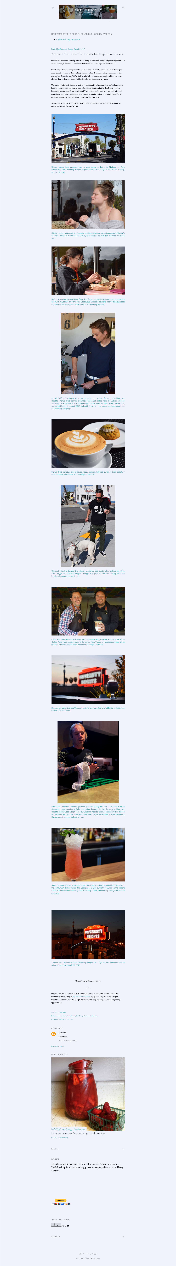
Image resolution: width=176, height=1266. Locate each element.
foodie (73, 1016)
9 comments (63, 1138)
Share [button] (54, 1012)
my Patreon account (81, 996)
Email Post (63, 1012)
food (68, 1016)
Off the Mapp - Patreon (68, 39)
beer (58, 1016)
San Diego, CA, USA (65, 1019)
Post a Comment (57, 1046)
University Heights (91, 1016)
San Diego (80, 1016)
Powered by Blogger (88, 1253)
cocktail (63, 1016)
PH (60, 1033)
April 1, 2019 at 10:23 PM (68, 1040)
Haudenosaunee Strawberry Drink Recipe (78, 1133)
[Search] (123, 7)
